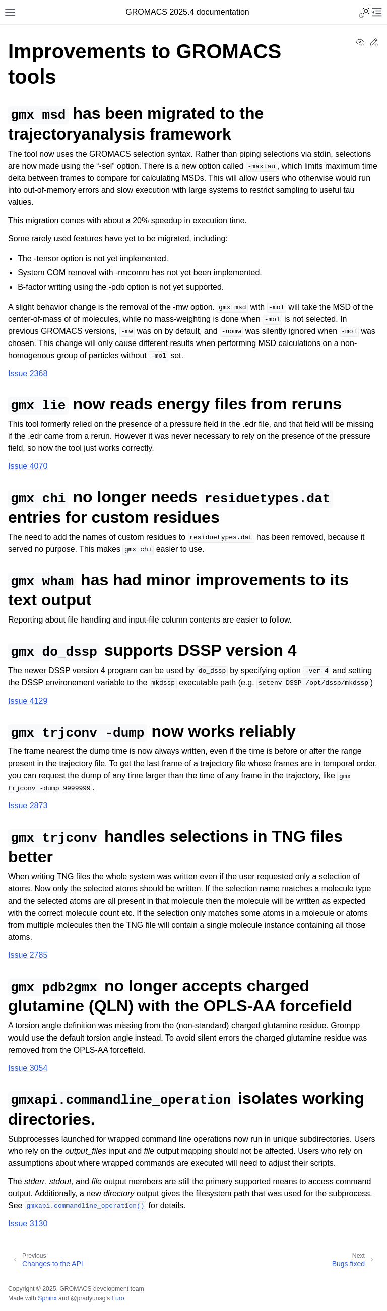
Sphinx (47, 1298)
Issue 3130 (27, 1223)
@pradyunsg (88, 1298)
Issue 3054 (27, 1068)
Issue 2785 (27, 955)
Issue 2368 (27, 373)
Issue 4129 (27, 701)
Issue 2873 (27, 805)
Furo (117, 1298)
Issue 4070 (27, 466)
